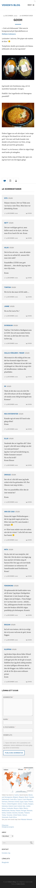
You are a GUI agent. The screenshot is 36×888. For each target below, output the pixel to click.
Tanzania (9, 815)
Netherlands (6, 810)
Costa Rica (13, 799)
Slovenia (15, 813)
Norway (12, 810)
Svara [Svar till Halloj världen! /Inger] (30, 376)
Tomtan (7, 287)
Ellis (6, 438)
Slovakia (20, 813)
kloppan (7, 649)
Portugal (23, 810)
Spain (26, 801)
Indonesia (5, 806)
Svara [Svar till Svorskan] (30, 343)
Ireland (10, 806)
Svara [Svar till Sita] (30, 213)
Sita (6, 198)
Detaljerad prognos (8, 827)
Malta (21, 808)
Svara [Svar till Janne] (30, 316)
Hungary (30, 804)
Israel (15, 806)
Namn (6, 719)
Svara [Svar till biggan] (30, 640)
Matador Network (26, 819)
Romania (29, 810)
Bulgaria (21, 797)
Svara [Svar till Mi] (30, 404)
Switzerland (5, 799)
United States (17, 815)
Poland (18, 810)
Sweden (9, 813)
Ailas (6, 248)
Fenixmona (8, 586)
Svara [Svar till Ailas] (30, 277)
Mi (5, 386)
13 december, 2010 (10, 15)
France (4, 804)
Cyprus (19, 799)
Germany (4, 801)
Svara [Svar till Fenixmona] (30, 615)
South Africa (13, 817)
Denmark (11, 801)
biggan (7, 625)
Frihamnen (5, 825)
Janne (6, 306)
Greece (20, 804)
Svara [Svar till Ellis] (30, 465)
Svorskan (8, 325)
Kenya (4, 808)
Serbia (4, 813)
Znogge (7, 475)
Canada (31, 797)
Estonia (16, 801)
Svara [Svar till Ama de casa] (30, 540)
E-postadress (9, 727)
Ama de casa (9, 512)
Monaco (16, 808)
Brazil (26, 797)
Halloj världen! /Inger (14, 353)
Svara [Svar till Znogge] (30, 502)
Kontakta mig (6, 853)
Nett (6, 223)
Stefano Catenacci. (9, 34)
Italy (24, 806)
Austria (16, 795)
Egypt (22, 801)
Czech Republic (27, 799)
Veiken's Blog (11, 5)
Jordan (28, 806)
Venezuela (5, 817)
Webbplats (7, 735)
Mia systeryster (11, 414)
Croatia (25, 804)
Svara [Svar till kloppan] (30, 681)
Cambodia (9, 808)
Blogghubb (5, 862)
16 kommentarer (26, 15)
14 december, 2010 (12, 615)
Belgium (15, 797)
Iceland (19, 806)
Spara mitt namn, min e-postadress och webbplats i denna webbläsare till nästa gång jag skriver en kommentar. (17, 745)
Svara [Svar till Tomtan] (30, 297)
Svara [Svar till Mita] (30, 576)
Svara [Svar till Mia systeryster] (30, 429)
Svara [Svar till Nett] (30, 238)
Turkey (4, 815)
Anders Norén (20, 884)
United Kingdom (12, 804)
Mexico (26, 808)
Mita (6, 549)
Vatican (24, 815)
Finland (31, 801)
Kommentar (8, 697)
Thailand (27, 813)
